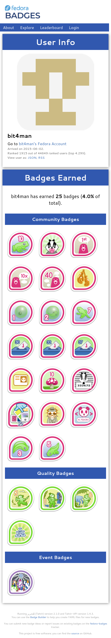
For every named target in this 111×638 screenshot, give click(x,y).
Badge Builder (38, 617)
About (8, 27)
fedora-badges (98, 623)
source (75, 633)
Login (74, 27)
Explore (27, 27)
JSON (32, 157)
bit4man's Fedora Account (43, 143)
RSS (41, 157)
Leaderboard (51, 27)
